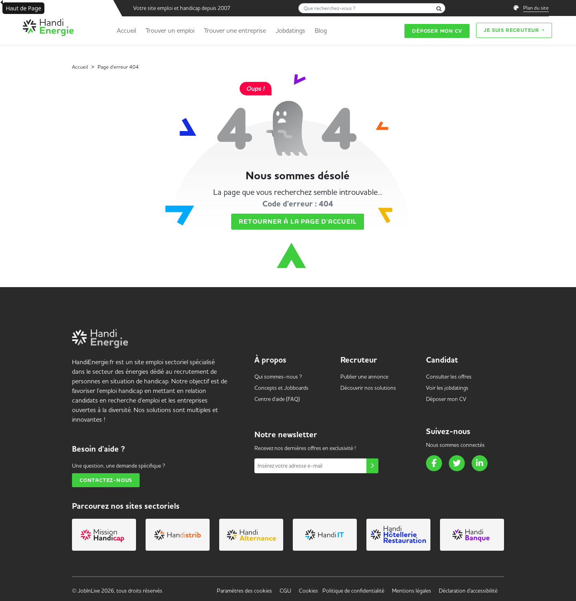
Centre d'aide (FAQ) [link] (277, 399)
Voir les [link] (447, 388)
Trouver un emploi (170, 30)
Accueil (126, 30)
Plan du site (536, 7)
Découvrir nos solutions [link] (368, 388)
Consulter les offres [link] (449, 376)
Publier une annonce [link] (364, 376)
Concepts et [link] (281, 388)
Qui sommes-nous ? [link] (278, 376)
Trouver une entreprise (235, 30)
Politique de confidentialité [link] (353, 590)
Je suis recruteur (512, 30)
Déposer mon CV (437, 31)
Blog (321, 30)
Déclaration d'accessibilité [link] (468, 590)
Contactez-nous (106, 480)
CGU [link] (285, 590)
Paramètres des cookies (244, 590)
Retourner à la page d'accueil (297, 221)
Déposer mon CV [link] (446, 399)
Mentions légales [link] (411, 590)
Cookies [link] (308, 590)
